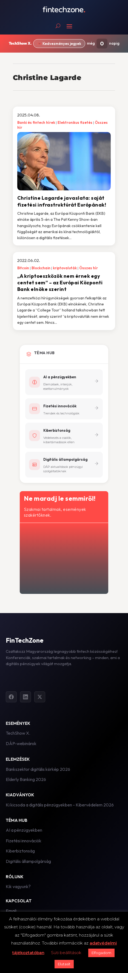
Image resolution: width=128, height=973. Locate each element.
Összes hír (88, 268)
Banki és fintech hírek (36, 122)
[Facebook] (11, 696)
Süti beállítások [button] (66, 952)
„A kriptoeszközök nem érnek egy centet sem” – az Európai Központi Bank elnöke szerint (60, 283)
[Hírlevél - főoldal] (63, 557)
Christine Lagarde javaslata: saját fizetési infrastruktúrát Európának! (61, 201)
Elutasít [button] (64, 964)
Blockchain (41, 268)
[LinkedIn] (25, 696)
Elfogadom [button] (101, 953)
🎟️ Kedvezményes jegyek (59, 43)
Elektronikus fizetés (75, 122)
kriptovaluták (65, 268)
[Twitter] (39, 696)
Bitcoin (23, 268)
